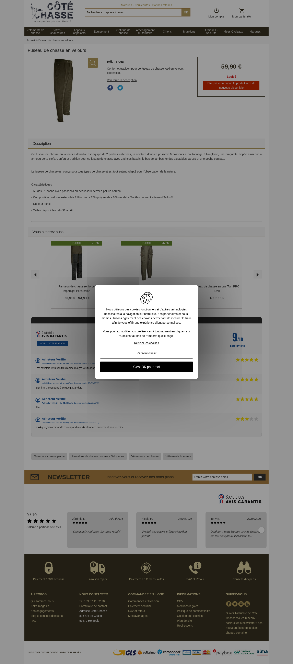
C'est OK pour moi (146, 366)
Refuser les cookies (146, 342)
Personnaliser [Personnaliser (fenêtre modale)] (146, 353)
